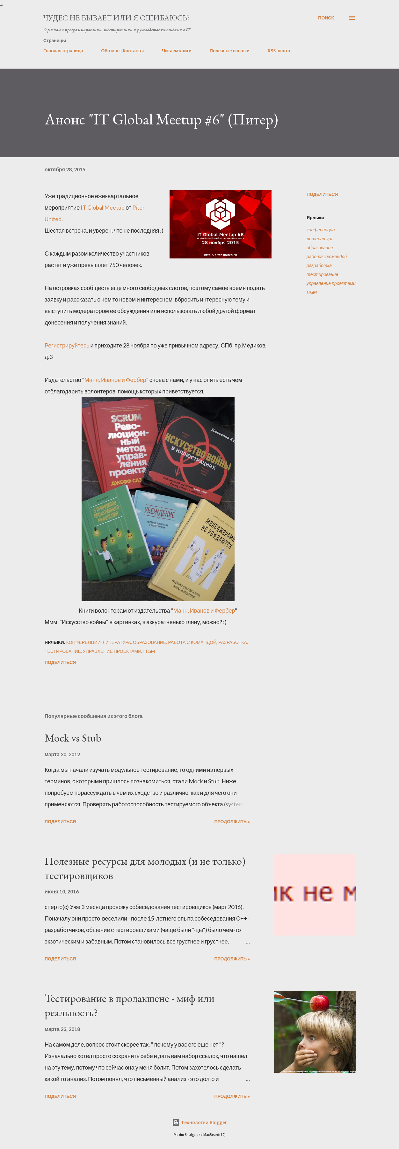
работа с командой (327, 256)
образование (320, 247)
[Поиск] (326, 18)
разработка (319, 265)
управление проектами (331, 283)
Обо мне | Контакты (122, 50)
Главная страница (63, 50)
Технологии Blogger (199, 1122)
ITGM (312, 292)
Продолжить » (232, 821)
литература (320, 238)
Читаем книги (177, 50)
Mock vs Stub (73, 738)
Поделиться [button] (322, 194)
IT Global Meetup (103, 207)
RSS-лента (279, 50)
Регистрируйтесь (67, 345)
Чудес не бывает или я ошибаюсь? (116, 18)
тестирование (322, 274)
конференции (321, 229)
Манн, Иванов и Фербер (115, 379)
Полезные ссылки (230, 50)
